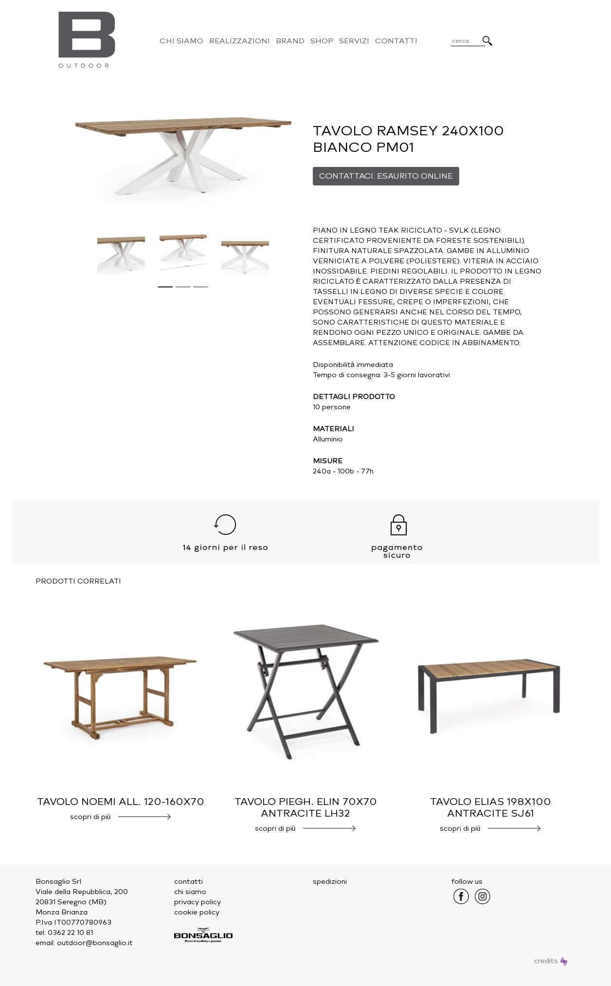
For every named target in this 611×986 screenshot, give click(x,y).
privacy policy (197, 902)
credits (551, 961)
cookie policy (196, 912)
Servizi (354, 41)
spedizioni (330, 881)
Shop (321, 41)
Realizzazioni (239, 41)
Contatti (396, 41)
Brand (290, 41)
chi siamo (190, 892)
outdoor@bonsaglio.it (95, 943)
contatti (188, 881)
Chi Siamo (181, 41)
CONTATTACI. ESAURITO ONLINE (386, 176)
